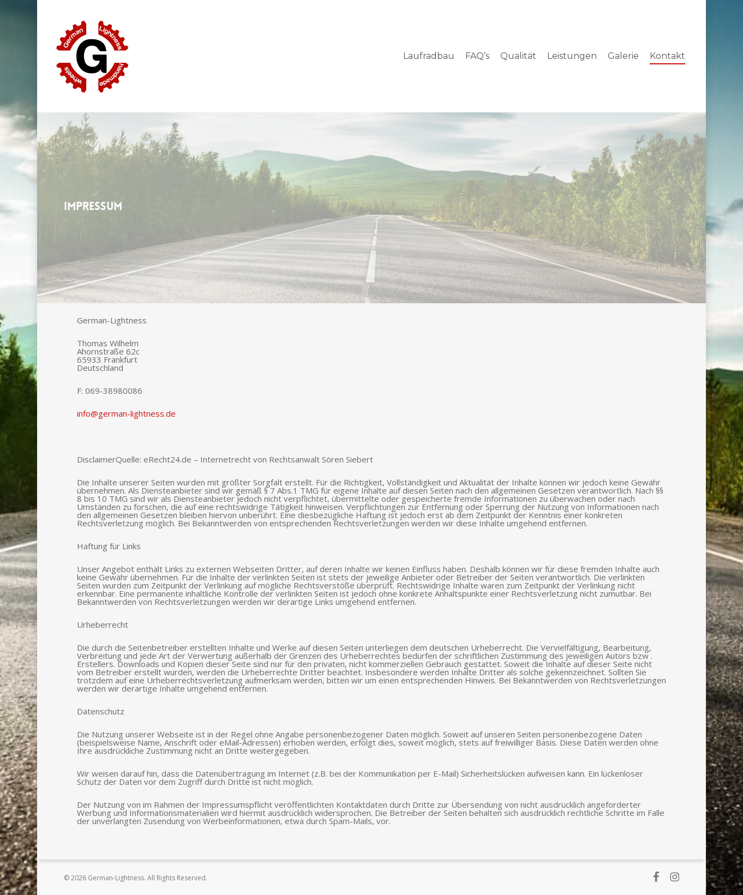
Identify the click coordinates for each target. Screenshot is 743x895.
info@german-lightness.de (126, 413)
